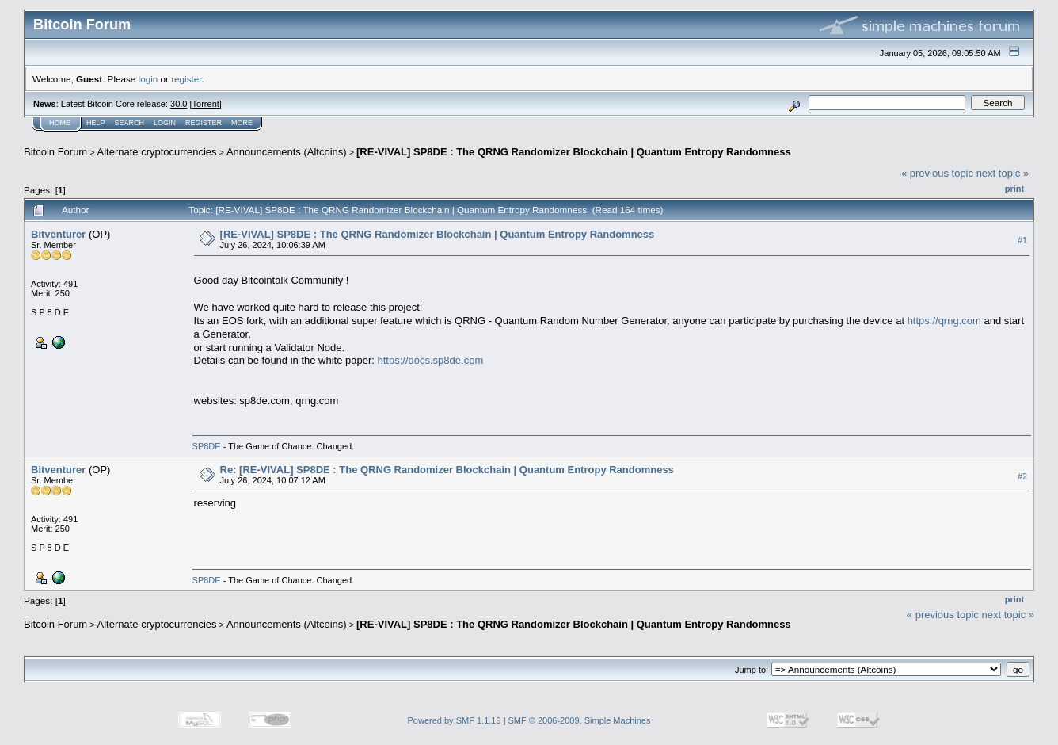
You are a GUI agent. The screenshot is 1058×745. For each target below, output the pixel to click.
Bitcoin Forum (55, 152)
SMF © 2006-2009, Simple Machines (579, 720)
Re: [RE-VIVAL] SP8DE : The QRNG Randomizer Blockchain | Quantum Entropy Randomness (447, 470)
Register (203, 123)
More (242, 123)
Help (95, 123)
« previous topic (937, 173)
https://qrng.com (944, 321)
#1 (1022, 240)
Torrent (205, 104)
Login (165, 123)
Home (59, 123)
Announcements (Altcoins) (286, 152)
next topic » (1002, 173)
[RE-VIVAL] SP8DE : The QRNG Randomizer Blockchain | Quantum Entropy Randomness (573, 152)
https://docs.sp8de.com (431, 360)
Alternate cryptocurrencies (157, 152)
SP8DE (206, 446)
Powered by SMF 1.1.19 (454, 720)
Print (1014, 188)
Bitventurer (58, 234)
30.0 (178, 104)
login (148, 79)
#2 (1022, 476)
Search (130, 123)
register (186, 79)
